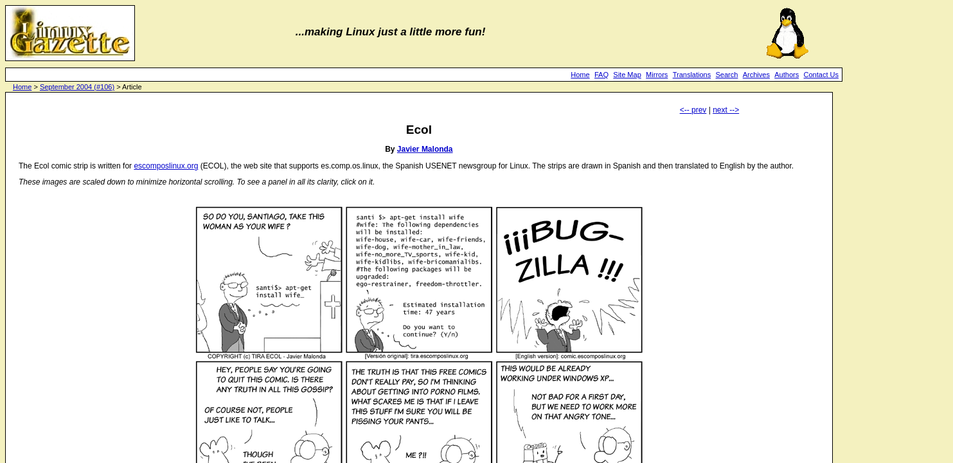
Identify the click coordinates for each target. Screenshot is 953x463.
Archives (756, 74)
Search (727, 74)
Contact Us (821, 74)
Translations (692, 74)
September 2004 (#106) (77, 87)
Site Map (627, 74)
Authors (786, 74)
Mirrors (657, 74)
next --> (726, 109)
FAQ (601, 74)
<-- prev (693, 109)
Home (580, 74)
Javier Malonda (425, 149)
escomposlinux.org (166, 165)
